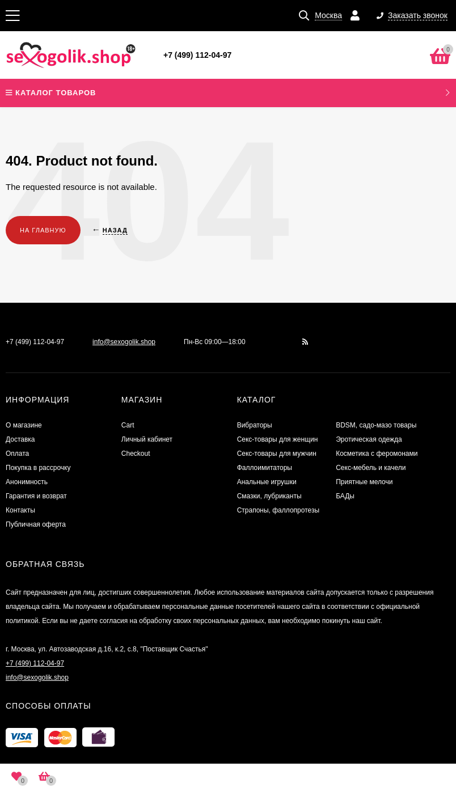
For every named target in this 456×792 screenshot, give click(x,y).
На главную (43, 230)
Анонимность (27, 482)
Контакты (20, 510)
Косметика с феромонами (376, 454)
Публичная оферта (36, 524)
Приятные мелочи (364, 482)
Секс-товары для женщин (277, 439)
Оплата (17, 454)
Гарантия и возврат (36, 496)
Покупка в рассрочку (38, 468)
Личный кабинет (146, 439)
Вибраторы (254, 425)
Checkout (135, 454)
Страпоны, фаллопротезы (278, 510)
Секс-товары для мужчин (276, 454)
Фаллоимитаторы (264, 468)
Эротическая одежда (369, 439)
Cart (127, 425)
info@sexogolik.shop (123, 342)
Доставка (20, 439)
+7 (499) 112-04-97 (197, 55)
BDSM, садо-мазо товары (376, 425)
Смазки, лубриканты (269, 496)
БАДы (345, 496)
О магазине (24, 425)
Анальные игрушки (267, 482)
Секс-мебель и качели (371, 468)
